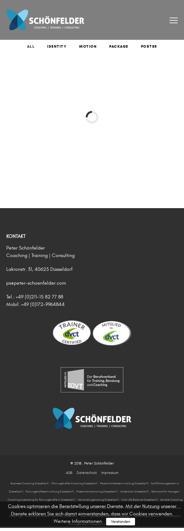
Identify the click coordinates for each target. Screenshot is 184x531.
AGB (69, 473)
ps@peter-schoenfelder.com (36, 283)
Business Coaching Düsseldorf (29, 483)
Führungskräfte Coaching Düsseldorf (74, 483)
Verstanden (120, 521)
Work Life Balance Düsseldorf (139, 499)
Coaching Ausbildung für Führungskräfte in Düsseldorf (41, 499)
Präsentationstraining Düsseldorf (96, 491)
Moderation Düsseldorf (134, 491)
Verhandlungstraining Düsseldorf (98, 499)
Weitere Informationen (78, 521)
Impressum (109, 473)
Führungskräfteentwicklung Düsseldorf (49, 491)
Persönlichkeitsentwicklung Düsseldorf (124, 483)
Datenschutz (87, 473)
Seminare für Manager (165, 491)
